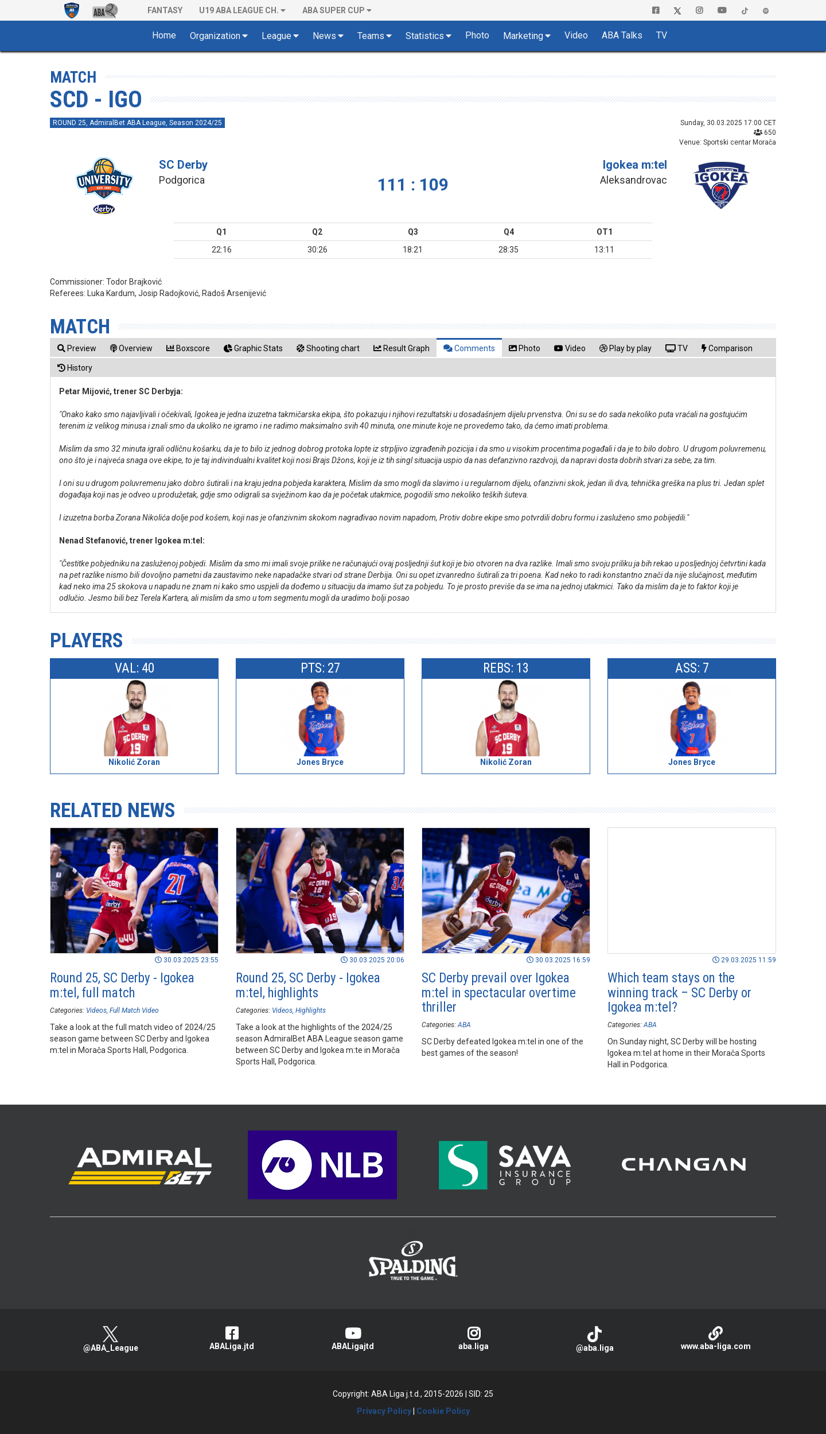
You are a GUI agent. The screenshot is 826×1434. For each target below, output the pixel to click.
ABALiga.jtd (231, 1338)
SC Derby (183, 165)
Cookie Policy (443, 1411)
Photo (477, 35)
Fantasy (164, 10)
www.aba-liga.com (715, 1338)
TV (661, 35)
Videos (96, 1010)
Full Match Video (134, 1010)
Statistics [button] (425, 35)
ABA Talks (622, 35)
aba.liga (473, 1338)
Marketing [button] (523, 35)
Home (164, 35)
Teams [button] (370, 35)
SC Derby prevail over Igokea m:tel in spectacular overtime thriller (499, 992)
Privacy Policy (384, 1411)
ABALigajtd (352, 1338)
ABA (464, 1025)
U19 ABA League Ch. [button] (239, 10)
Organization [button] (215, 35)
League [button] (276, 35)
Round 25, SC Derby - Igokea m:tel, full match (122, 985)
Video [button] (576, 35)
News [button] (324, 35)
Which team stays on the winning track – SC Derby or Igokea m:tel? (679, 992)
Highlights (310, 1010)
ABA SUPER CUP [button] (333, 10)
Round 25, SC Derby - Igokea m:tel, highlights (308, 985)
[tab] (76, 348)
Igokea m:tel (635, 165)
